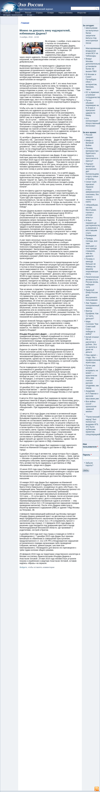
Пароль (87, 455)
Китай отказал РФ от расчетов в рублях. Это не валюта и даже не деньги (92, 344)
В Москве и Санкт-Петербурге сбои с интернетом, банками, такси (91, 82)
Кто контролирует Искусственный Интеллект (93, 122)
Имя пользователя (90, 445)
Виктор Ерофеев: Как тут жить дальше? (92, 315)
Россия (28, 13)
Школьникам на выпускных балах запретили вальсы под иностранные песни (92, 35)
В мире (51, 13)
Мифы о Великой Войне (90, 143)
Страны (39, 13)
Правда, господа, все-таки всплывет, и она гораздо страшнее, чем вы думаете (92, 247)
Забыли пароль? (89, 464)
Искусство (81, 13)
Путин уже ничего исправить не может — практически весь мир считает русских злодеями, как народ (92, 376)
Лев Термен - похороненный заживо (92, 305)
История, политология (12, 15)
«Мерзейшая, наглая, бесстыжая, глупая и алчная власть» (92, 211)
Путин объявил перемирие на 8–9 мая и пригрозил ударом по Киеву (92, 107)
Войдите (23, 567)
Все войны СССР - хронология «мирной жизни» (91, 406)
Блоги (17, 13)
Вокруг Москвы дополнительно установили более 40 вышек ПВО (93, 65)
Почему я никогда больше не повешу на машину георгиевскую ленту (92, 266)
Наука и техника (66, 13)
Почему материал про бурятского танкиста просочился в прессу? (92, 154)
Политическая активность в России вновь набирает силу (92, 282)
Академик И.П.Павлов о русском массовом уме (92, 395)
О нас (29, 15)
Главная (6, 13)
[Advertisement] (50, 680)
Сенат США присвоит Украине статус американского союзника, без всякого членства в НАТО (92, 192)
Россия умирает (89, 136)
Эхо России (30, 4)
